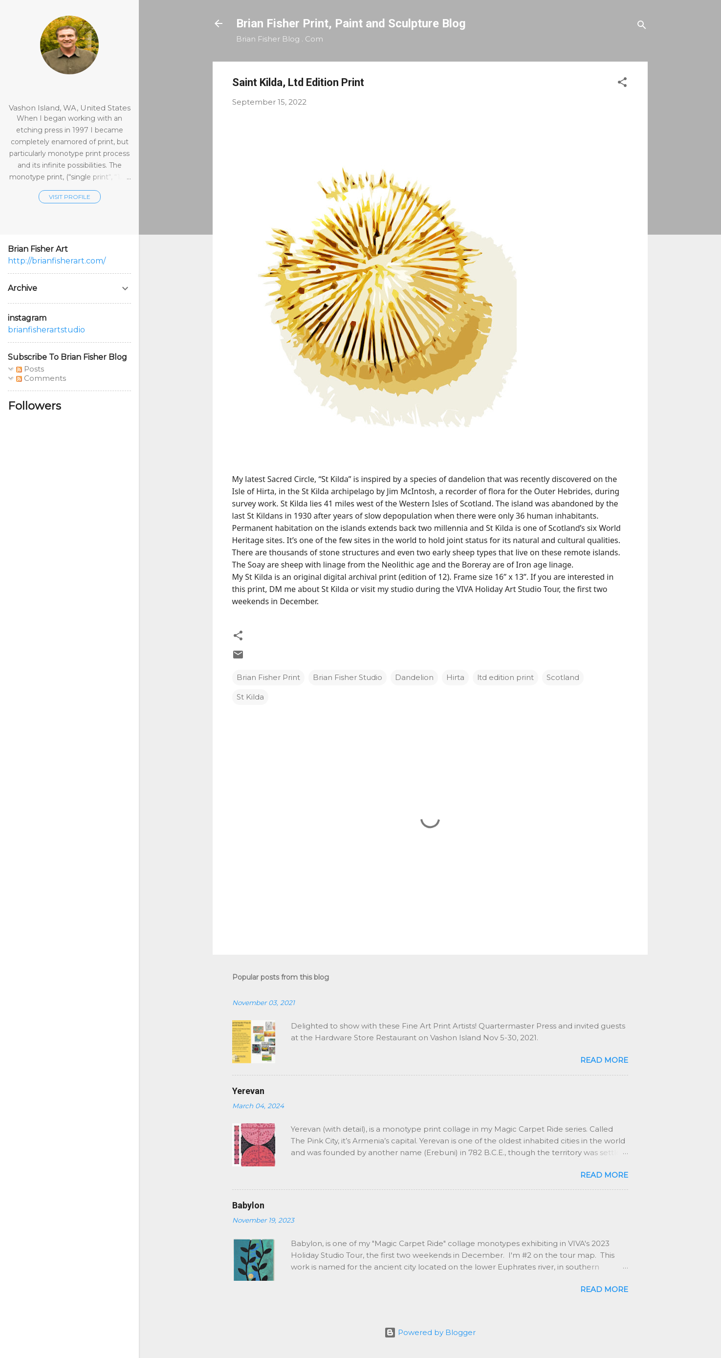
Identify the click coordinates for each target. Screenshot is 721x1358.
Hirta (455, 677)
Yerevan (248, 1091)
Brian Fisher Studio (347, 677)
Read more (604, 1060)
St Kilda (250, 696)
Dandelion (414, 677)
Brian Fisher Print (268, 677)
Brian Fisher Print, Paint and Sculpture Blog (351, 23)
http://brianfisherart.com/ (57, 260)
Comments (41, 378)
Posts (30, 368)
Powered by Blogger (430, 1332)
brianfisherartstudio (46, 329)
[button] (622, 83)
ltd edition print (505, 677)
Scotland (562, 677)
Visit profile (69, 196)
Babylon (248, 1205)
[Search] (642, 27)
